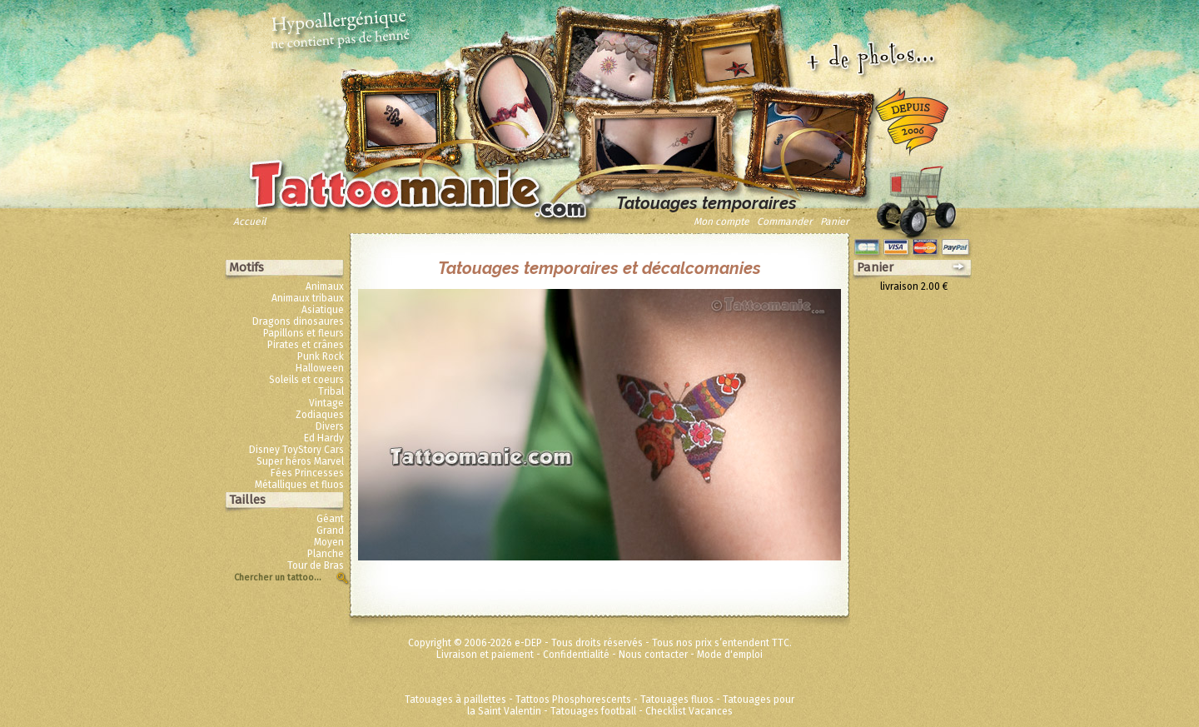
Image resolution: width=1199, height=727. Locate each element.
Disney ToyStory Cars (296, 450)
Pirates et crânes (305, 345)
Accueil (249, 221)
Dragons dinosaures (298, 321)
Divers (330, 426)
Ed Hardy (324, 438)
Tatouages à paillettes (455, 699)
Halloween (320, 368)
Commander (785, 221)
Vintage (326, 403)
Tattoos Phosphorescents (573, 699)
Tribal (331, 391)
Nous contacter (653, 654)
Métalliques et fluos (299, 484)
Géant (330, 519)
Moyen (329, 542)
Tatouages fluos (677, 699)
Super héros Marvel (300, 461)
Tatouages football (593, 711)
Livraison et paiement (485, 654)
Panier (834, 221)
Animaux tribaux (307, 298)
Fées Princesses (307, 473)
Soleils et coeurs (306, 380)
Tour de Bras (315, 565)
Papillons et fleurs (303, 333)
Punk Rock (320, 356)
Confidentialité (576, 654)
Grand (330, 530)
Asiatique (322, 310)
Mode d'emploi (730, 654)
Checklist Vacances (689, 711)
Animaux (325, 286)
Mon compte (721, 221)
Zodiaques (320, 415)
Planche (325, 554)
